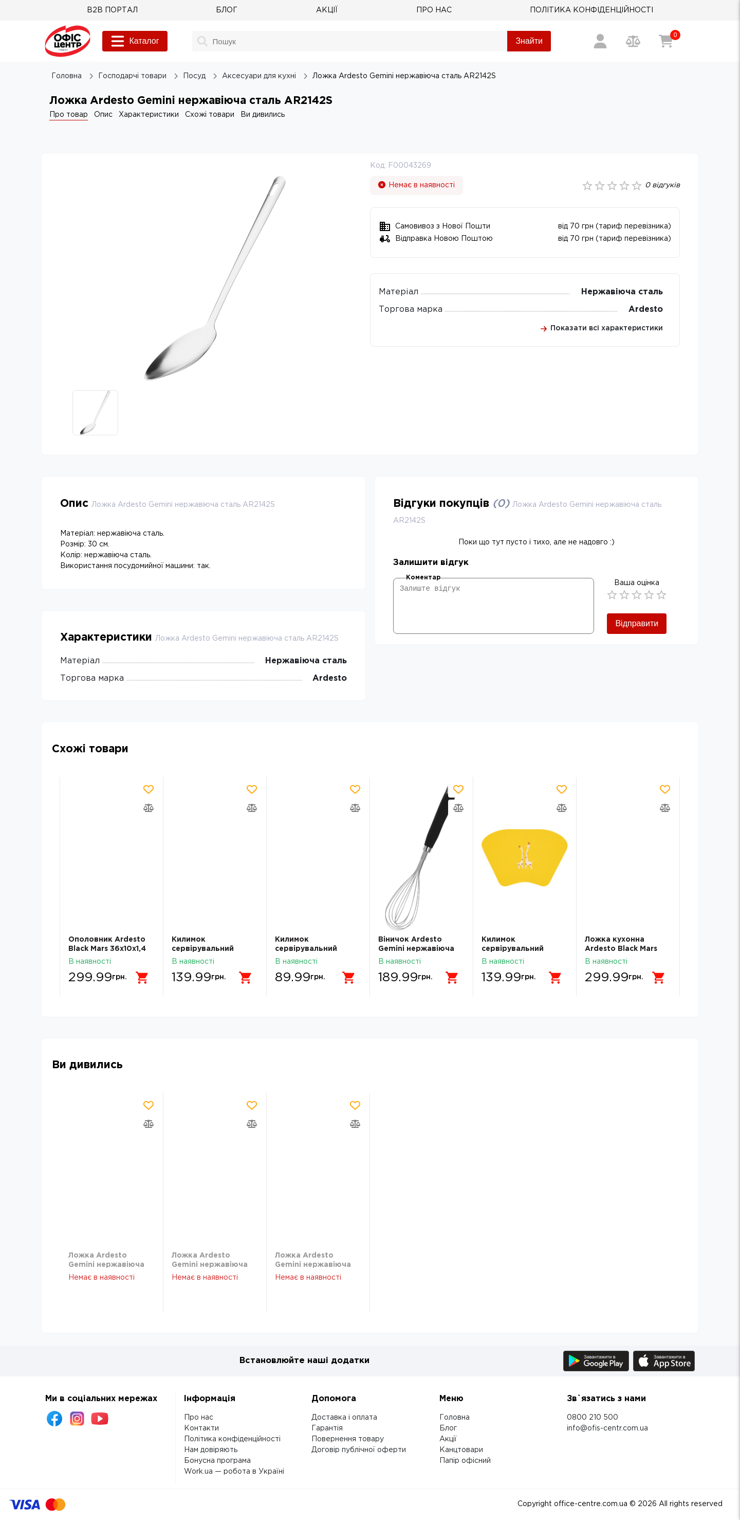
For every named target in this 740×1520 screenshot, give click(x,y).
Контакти (201, 1428)
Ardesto (645, 309)
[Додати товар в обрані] (148, 789)
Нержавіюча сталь (622, 292)
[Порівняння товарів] (633, 41)
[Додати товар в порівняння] (148, 808)
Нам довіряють (210, 1450)
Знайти (529, 41)
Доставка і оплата (344, 1418)
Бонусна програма (217, 1461)
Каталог (134, 41)
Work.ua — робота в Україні (234, 1472)
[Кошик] (666, 41)
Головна (454, 1418)
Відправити (636, 623)
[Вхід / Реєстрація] (600, 41)
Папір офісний (465, 1461)
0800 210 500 (592, 1418)
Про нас (198, 1418)
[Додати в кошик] (142, 977)
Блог (448, 1428)
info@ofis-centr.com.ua (607, 1428)
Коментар (423, 577)
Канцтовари (461, 1450)
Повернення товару (347, 1439)
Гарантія (327, 1428)
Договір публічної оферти (358, 1450)
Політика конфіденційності (232, 1439)
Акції (448, 1439)
